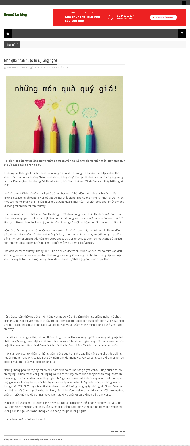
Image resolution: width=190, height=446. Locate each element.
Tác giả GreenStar (36, 67)
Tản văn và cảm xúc (57, 67)
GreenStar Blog (15, 14)
